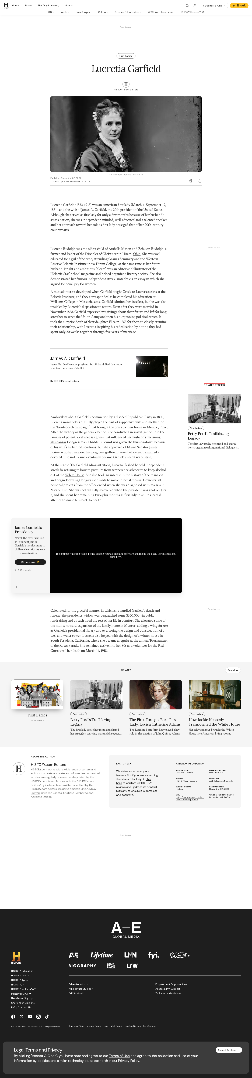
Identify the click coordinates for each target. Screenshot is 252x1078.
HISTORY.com (39, 769)
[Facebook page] (13, 1017)
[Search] (187, 5)
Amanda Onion (79, 789)
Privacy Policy (128, 1060)
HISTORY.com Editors (66, 381)
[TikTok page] (47, 1017)
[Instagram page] (38, 1017)
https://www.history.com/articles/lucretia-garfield (190, 798)
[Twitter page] (22, 1017)
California (82, 640)
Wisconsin (58, 442)
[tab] (51, 12)
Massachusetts (89, 301)
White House (74, 475)
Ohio (137, 253)
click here (115, 556)
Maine (131, 447)
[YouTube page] (30, 1017)
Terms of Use (119, 1055)
